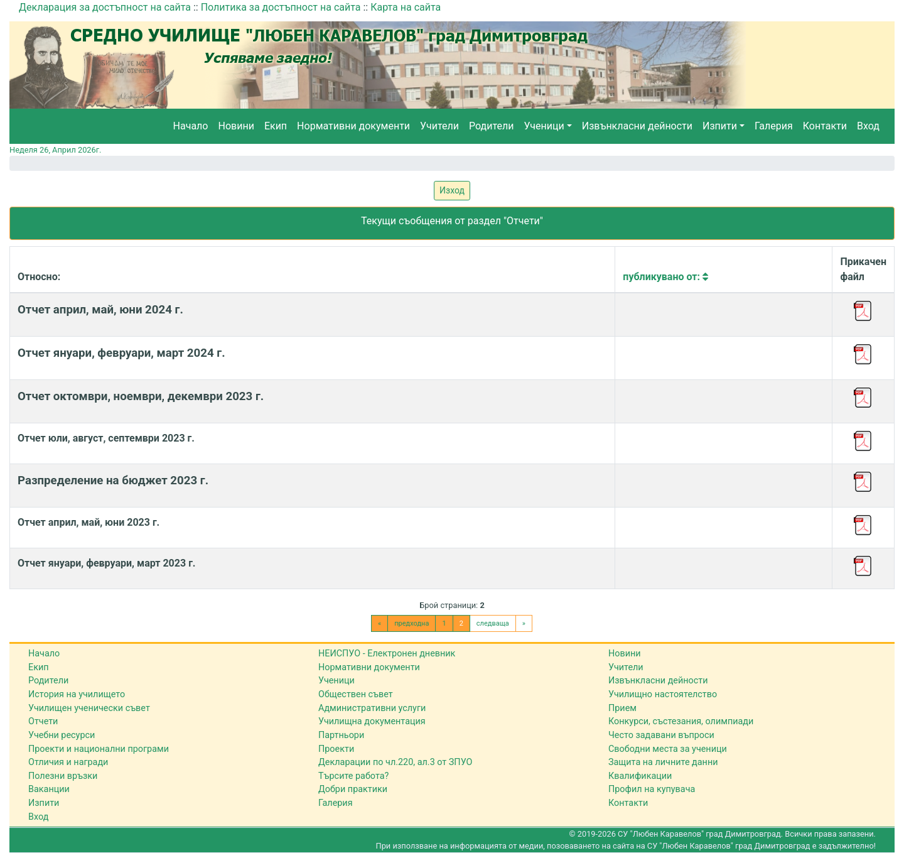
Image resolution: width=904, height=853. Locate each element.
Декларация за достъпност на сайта (105, 7)
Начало (190, 126)
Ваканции (49, 789)
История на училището (76, 694)
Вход (868, 126)
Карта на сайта (405, 7)
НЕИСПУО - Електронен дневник (386, 653)
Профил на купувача (651, 789)
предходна (411, 623)
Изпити (719, 126)
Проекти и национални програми (98, 749)
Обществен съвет (355, 694)
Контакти (825, 126)
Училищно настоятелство (662, 694)
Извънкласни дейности (637, 126)
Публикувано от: (665, 277)
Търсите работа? (353, 776)
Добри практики (352, 789)
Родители (491, 126)
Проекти (336, 749)
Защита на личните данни (663, 762)
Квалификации (640, 776)
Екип (275, 126)
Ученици (544, 126)
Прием (622, 708)
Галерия (774, 126)
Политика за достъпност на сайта (281, 7)
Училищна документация (372, 721)
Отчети (43, 721)
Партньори (341, 735)
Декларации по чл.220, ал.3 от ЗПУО (395, 762)
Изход (452, 190)
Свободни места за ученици (667, 749)
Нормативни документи (353, 126)
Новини (236, 126)
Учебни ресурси (61, 735)
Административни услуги (372, 708)
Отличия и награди (68, 762)
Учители (439, 126)
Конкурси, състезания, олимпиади (680, 721)
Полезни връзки (62, 776)
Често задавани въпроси (661, 735)
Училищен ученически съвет (89, 708)
